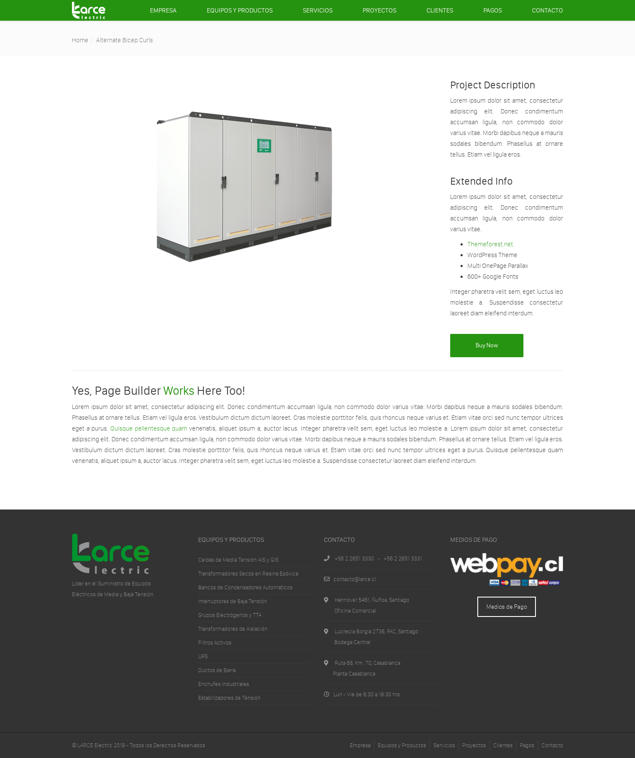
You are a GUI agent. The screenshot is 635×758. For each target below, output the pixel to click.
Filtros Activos (214, 642)
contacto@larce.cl (354, 579)
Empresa (163, 10)
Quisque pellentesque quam (148, 428)
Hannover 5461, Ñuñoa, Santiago (372, 600)
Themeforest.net (490, 244)
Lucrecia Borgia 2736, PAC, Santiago (376, 631)
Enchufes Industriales (223, 684)
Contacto (547, 10)
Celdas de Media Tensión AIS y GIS (238, 560)
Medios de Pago (506, 606)
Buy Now (487, 345)
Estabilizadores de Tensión (229, 698)
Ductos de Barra (217, 670)
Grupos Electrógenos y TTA (229, 615)
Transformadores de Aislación (233, 629)
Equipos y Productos (240, 10)
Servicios (318, 10)
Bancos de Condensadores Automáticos (245, 587)
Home (80, 40)
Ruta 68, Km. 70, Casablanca (367, 663)
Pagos (492, 10)
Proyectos (379, 10)
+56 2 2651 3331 (403, 558)
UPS (203, 656)
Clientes (439, 10)
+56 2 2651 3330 (354, 558)
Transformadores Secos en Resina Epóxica (248, 573)
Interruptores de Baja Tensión (232, 601)
